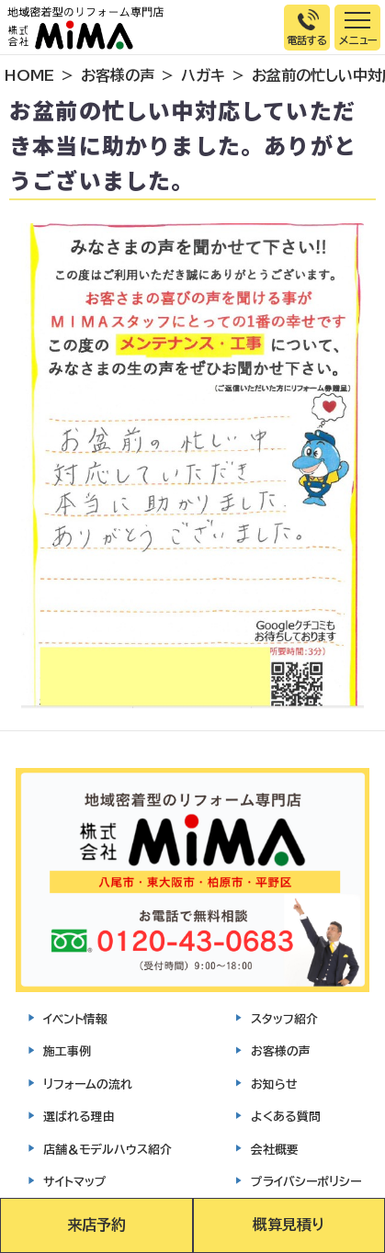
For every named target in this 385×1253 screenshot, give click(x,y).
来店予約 (96, 1224)
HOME (29, 75)
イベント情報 (75, 1019)
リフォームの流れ (87, 1084)
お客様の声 (117, 75)
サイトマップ (75, 1182)
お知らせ (274, 1084)
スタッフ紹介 (284, 1019)
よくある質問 (286, 1117)
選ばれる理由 (79, 1117)
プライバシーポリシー (306, 1182)
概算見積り (288, 1224)
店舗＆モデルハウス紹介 (107, 1150)
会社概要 (275, 1150)
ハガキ (203, 75)
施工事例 (67, 1051)
